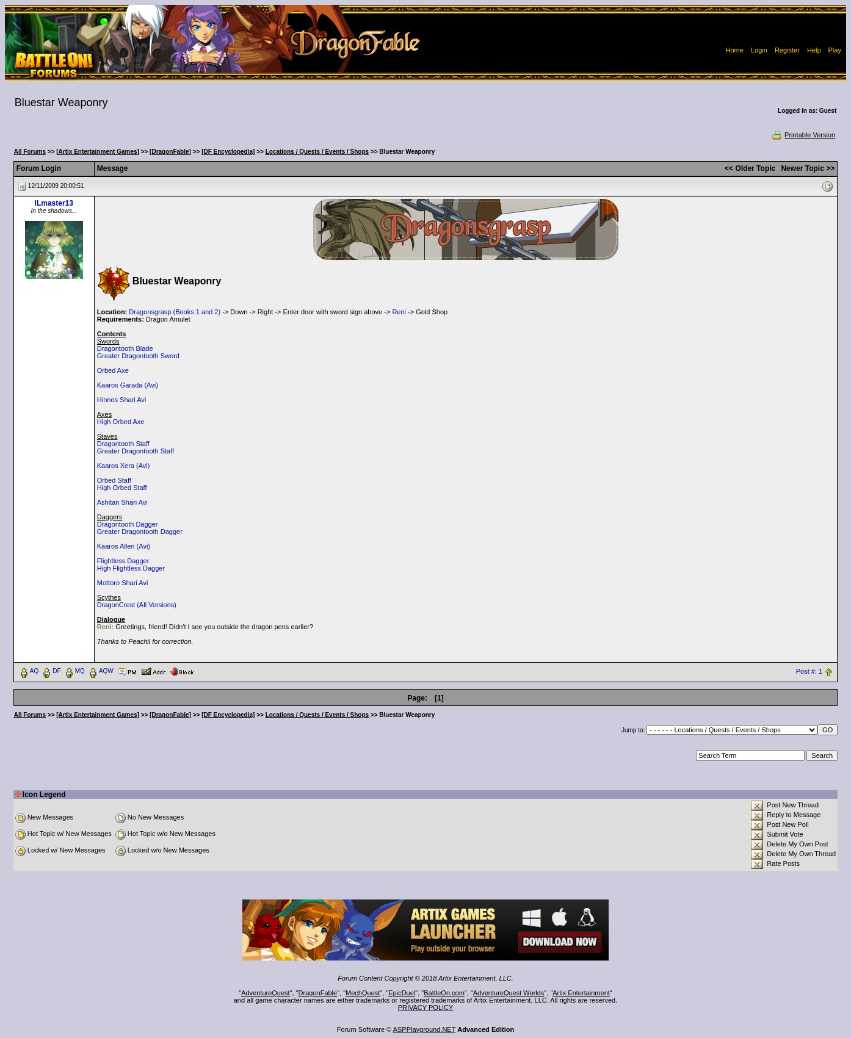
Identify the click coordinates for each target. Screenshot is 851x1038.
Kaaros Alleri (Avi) (123, 546)
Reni (399, 311)
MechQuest (363, 993)
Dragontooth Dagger (127, 524)
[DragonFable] (170, 151)
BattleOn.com (444, 993)
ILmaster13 (54, 203)
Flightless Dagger (123, 560)
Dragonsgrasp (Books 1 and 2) (174, 311)
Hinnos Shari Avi (122, 399)
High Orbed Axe (121, 421)
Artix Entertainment (581, 993)
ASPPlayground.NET (424, 1029)
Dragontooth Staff (123, 443)
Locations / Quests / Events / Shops (317, 151)
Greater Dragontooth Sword (138, 355)
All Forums (30, 151)
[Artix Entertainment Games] (97, 151)
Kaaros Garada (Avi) (127, 385)
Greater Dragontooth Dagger (140, 531)
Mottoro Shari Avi (122, 582)
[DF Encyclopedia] (228, 151)
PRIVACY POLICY (426, 1007)
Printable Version (803, 135)
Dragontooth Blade (125, 348)
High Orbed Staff (122, 487)
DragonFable (318, 993)
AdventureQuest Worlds (509, 993)
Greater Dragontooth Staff (135, 451)
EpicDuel (401, 993)
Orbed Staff (114, 480)
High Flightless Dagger (131, 568)
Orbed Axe (113, 370)
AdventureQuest (265, 993)
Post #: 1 (809, 671)
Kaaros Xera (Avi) (123, 465)
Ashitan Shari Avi (122, 502)
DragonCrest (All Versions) (136, 604)
